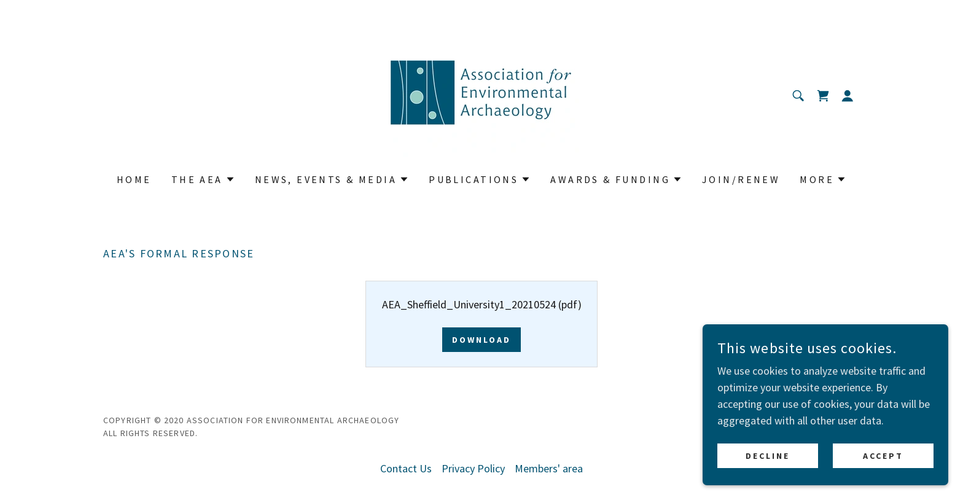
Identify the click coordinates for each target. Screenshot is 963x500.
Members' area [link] (549, 468)
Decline (768, 473)
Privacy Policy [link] (473, 468)
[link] (481, 94)
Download (481, 339)
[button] (847, 96)
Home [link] (134, 179)
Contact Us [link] (406, 468)
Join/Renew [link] (741, 179)
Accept (883, 473)
